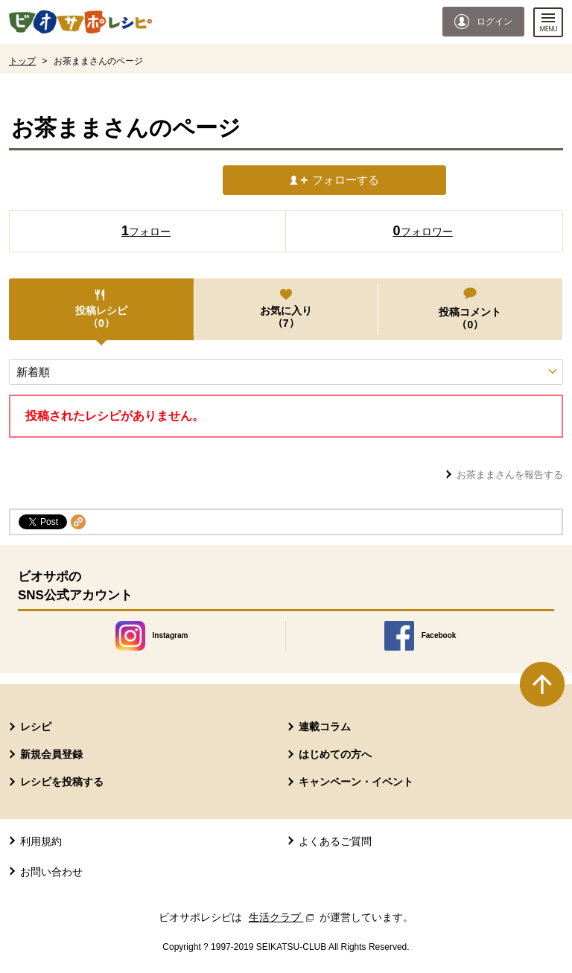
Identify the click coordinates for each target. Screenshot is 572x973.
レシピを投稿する (62, 782)
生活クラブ (283, 917)
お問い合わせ (51, 872)
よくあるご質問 (335, 841)
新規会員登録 (51, 754)
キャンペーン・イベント (356, 782)
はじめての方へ (335, 754)
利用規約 (41, 841)
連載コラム (325, 727)
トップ (22, 61)
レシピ (35, 727)
